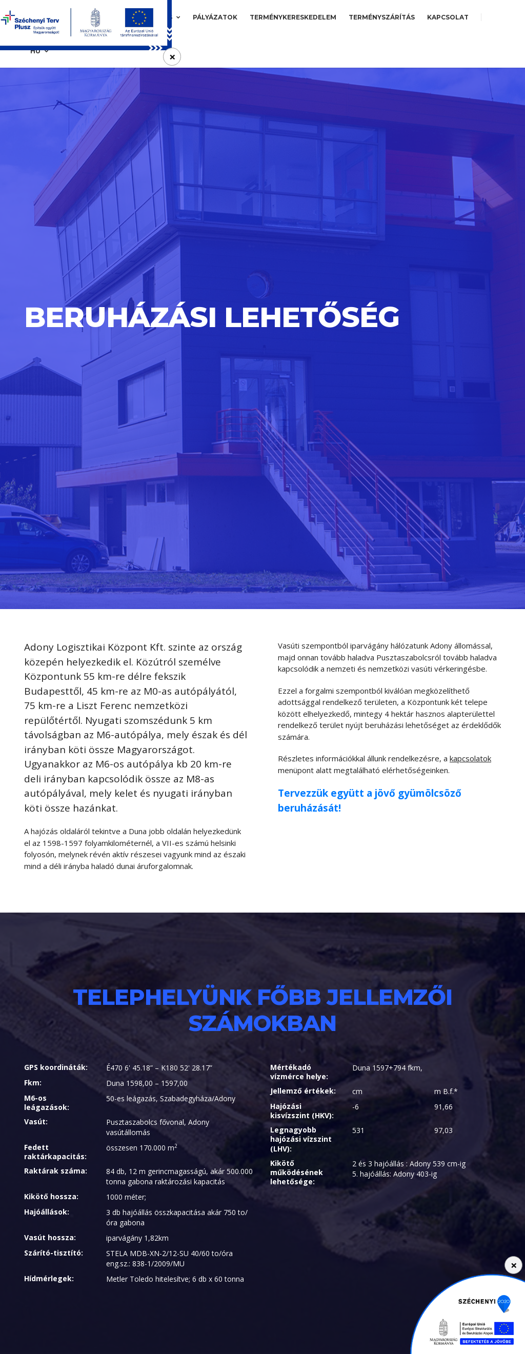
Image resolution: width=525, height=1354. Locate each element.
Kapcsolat (448, 17)
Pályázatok (215, 17)
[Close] (513, 1265)
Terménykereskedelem (293, 17)
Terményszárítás (382, 17)
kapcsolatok (470, 758)
